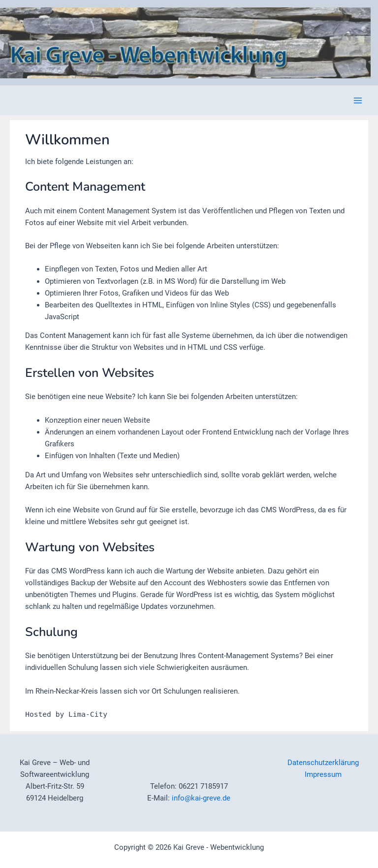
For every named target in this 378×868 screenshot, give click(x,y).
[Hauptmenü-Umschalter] (357, 100)
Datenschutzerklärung (323, 762)
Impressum (323, 774)
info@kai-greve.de (201, 798)
